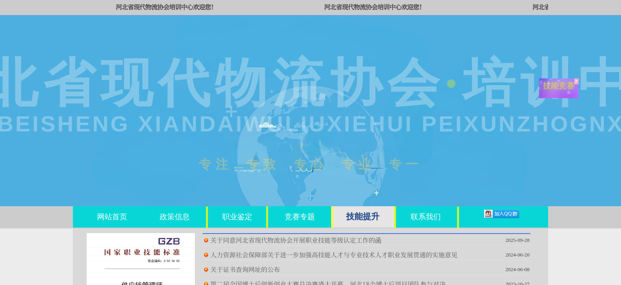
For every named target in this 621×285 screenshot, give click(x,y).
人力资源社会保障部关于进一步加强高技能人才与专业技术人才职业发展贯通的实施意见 (333, 254)
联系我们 (426, 217)
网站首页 (112, 217)
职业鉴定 (237, 217)
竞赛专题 (300, 217)
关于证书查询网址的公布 (245, 269)
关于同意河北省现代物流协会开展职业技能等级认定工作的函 (295, 240)
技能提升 (362, 216)
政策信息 (175, 217)
